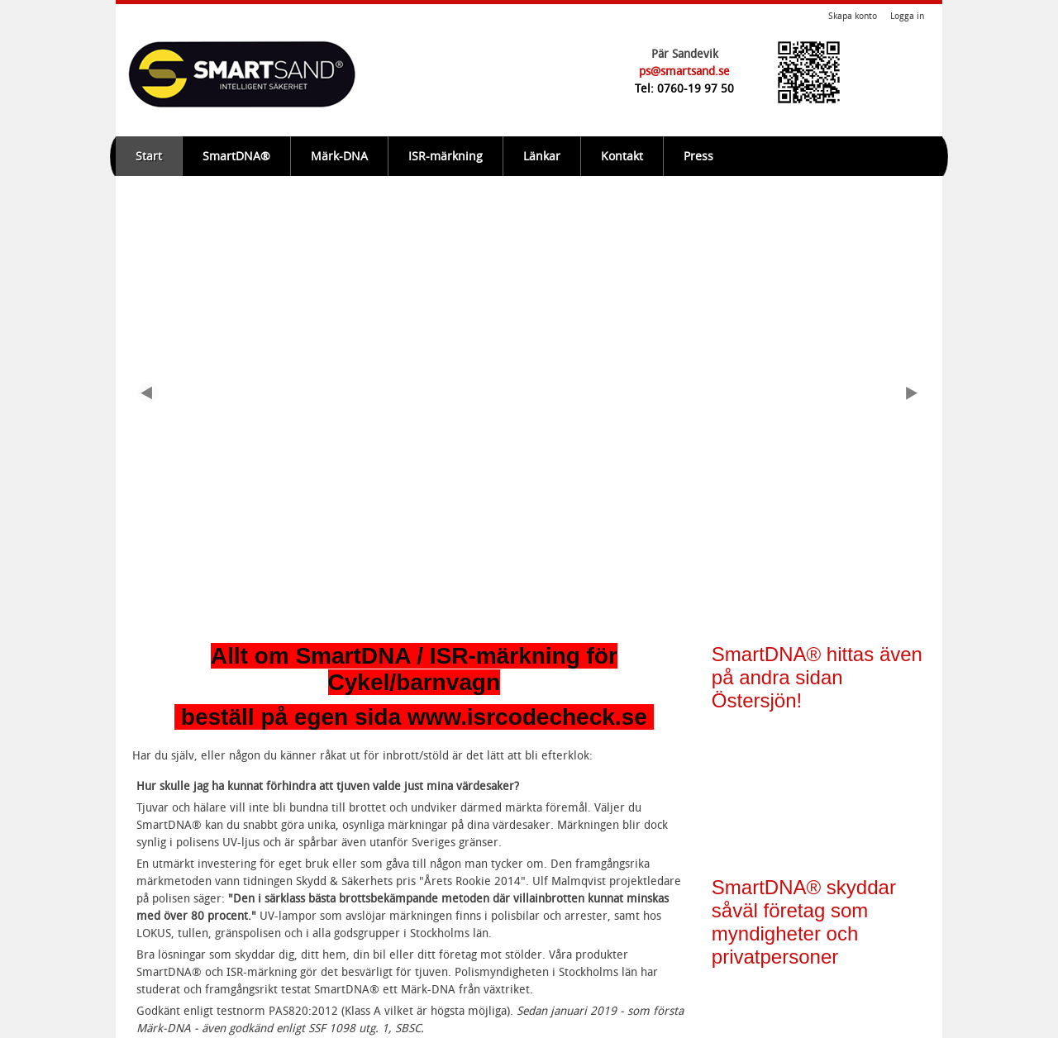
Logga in (907, 16)
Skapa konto (852, 16)
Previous (148, 286)
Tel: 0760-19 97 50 (684, 89)
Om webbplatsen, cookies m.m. (220, 1018)
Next (909, 286)
